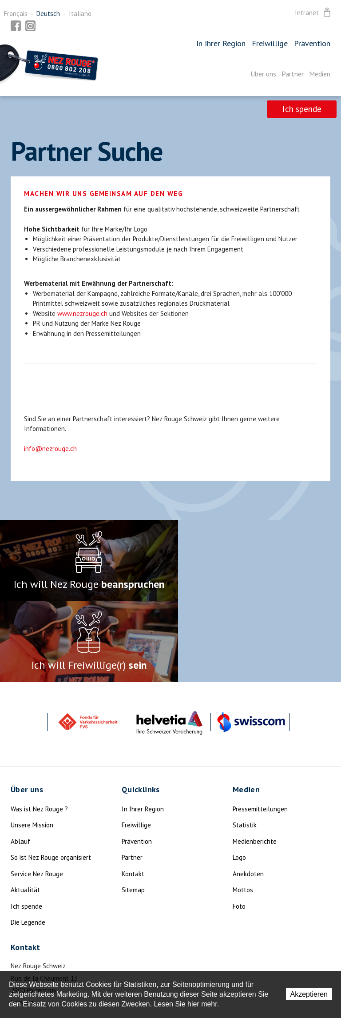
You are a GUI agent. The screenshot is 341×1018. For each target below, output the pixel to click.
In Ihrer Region (221, 43)
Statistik (245, 743)
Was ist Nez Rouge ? (39, 726)
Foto (239, 823)
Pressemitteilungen (260, 726)
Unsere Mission (32, 743)
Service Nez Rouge (37, 791)
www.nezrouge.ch (82, 313)
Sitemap (133, 807)
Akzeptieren (309, 994)
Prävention (312, 43)
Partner (293, 73)
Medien (319, 73)
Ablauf (20, 759)
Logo (239, 775)
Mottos (243, 807)
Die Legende (28, 840)
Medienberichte (255, 759)
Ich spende (300, 109)
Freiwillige (270, 43)
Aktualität (25, 807)
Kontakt (133, 791)
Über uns (263, 73)
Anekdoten (248, 791)
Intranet (313, 13)
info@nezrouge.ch (50, 448)
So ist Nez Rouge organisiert (51, 775)
